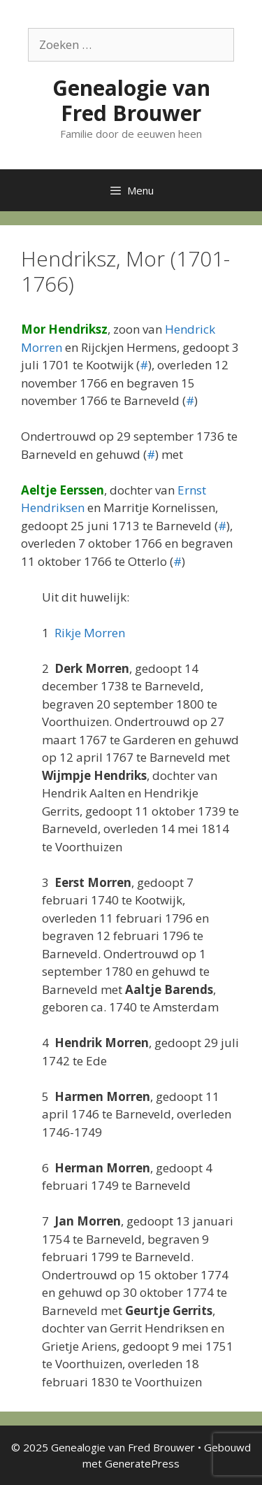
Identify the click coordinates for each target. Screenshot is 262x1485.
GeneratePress (142, 1463)
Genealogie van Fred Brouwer (131, 100)
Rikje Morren (89, 633)
